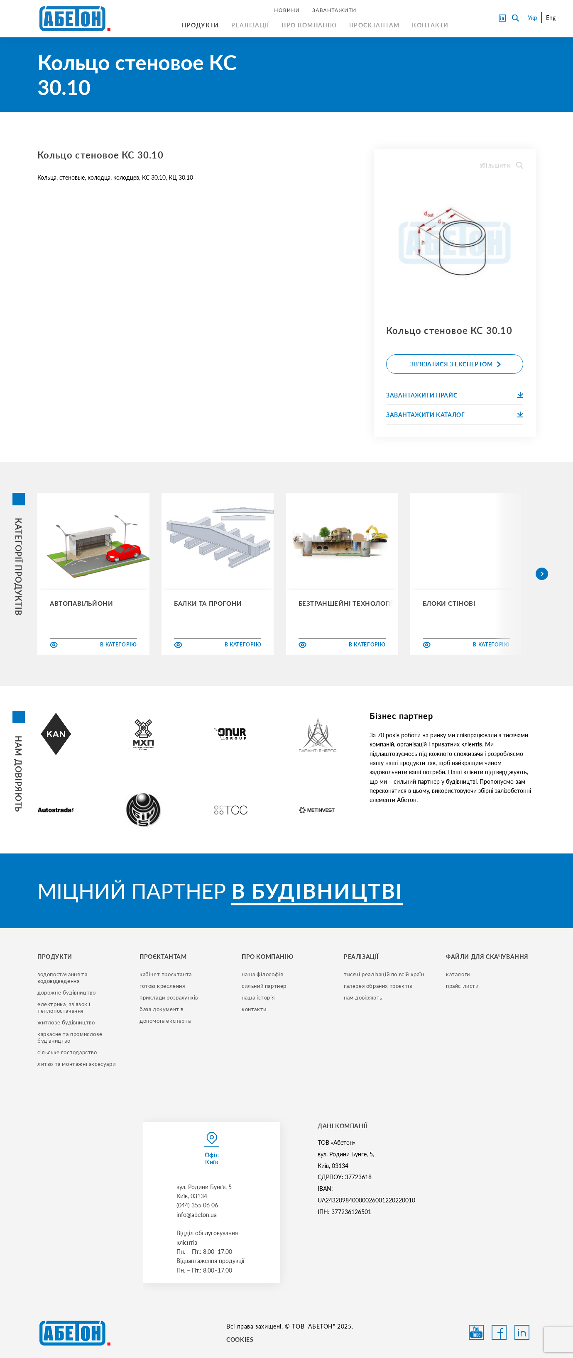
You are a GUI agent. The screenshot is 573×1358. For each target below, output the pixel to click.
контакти (254, 1009)
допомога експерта (165, 1020)
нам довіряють (363, 997)
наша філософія (262, 974)
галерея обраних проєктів (378, 986)
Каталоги (458, 974)
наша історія (258, 997)
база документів (162, 1009)
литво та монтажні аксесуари (76, 1064)
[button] (542, 574)
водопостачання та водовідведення (63, 977)
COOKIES (239, 1339)
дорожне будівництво (66, 992)
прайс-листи (462, 986)
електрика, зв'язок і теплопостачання (64, 1007)
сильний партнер (264, 986)
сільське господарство (67, 1052)
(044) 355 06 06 (197, 1205)
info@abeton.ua (196, 1214)
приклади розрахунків (169, 997)
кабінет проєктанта (166, 974)
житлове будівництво (66, 1022)
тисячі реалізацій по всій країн (384, 974)
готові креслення (162, 986)
